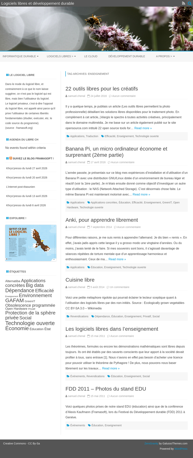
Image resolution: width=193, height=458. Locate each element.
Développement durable (126, 56)
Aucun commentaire (124, 95)
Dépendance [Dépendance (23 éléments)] (19, 290)
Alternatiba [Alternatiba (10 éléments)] (12, 281)
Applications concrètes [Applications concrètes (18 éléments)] (25, 283)
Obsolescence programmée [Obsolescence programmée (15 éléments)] (30, 305)
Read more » (143, 128)
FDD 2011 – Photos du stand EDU (105, 389)
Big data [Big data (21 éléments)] (35, 285)
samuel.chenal (76, 95)
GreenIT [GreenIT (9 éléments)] (30, 301)
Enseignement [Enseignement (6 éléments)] (11, 296)
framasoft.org (24, 127)
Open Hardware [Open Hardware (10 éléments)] (16, 308)
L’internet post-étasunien (20, 186)
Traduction (92, 136)
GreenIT (167, 202)
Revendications (79, 316)
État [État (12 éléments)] (47, 329)
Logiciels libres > (60, 56)
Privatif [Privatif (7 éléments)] (31, 309)
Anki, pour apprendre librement (101, 220)
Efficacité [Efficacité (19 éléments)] (44, 290)
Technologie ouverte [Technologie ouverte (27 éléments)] (30, 323)
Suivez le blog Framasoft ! (33, 158)
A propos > (164, 56)
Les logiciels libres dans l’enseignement (111, 329)
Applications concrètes (104, 202)
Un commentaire (119, 287)
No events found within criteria (25, 147)
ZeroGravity (151, 443)
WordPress (181, 448)
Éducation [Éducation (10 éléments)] (37, 329)
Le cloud (90, 56)
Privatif (147, 316)
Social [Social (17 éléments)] (25, 317)
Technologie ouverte (147, 136)
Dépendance (102, 316)
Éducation (124, 202)
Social (156, 316)
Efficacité (110, 136)
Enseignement (125, 136)
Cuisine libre (79, 280)
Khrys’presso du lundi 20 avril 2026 (26, 177)
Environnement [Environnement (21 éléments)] (35, 295)
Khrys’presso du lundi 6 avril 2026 (26, 205)
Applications (77, 136)
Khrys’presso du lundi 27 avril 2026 (26, 168)
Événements (77, 376)
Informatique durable (19, 56)
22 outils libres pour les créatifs (101, 89)
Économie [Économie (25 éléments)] (17, 328)
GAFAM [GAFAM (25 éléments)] (14, 300)
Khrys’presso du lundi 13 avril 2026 (26, 196)
